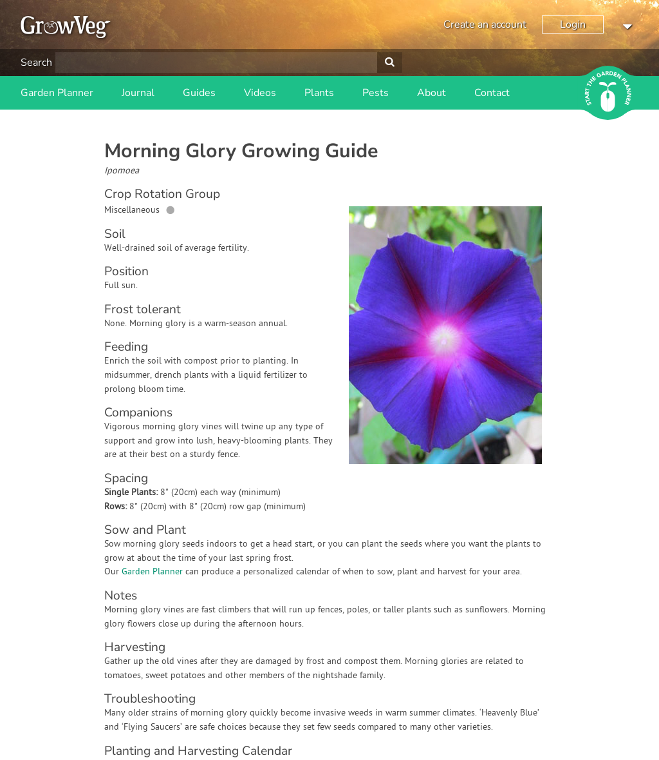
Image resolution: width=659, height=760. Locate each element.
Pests (375, 93)
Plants (319, 93)
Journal (138, 93)
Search (36, 62)
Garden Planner (57, 93)
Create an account (484, 24)
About (431, 93)
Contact (492, 93)
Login (573, 24)
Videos (260, 93)
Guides (199, 93)
